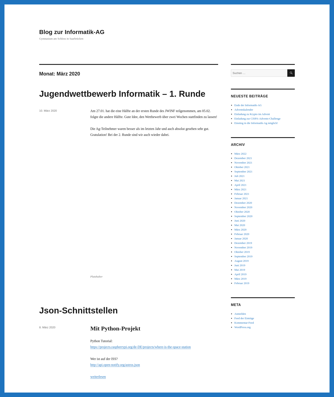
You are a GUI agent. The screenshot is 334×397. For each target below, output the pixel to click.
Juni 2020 (239, 220)
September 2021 (243, 171)
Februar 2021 (241, 193)
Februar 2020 (241, 234)
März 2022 (240, 153)
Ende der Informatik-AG (248, 105)
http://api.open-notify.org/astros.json (115, 243)
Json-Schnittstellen (78, 189)
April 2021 (240, 184)
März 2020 (240, 229)
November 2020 (243, 207)
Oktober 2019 (242, 251)
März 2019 (240, 278)
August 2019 (241, 260)
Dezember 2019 (243, 243)
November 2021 (243, 162)
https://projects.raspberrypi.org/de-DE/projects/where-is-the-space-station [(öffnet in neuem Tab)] (140, 225)
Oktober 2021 (242, 167)
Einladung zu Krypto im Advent (252, 114)
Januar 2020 (241, 238)
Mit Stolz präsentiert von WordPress (90, 378)
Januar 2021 (241, 198)
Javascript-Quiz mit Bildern (94, 287)
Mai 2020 (239, 225)
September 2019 (243, 256)
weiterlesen (98, 255)
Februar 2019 (241, 283)
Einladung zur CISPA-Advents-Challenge (257, 118)
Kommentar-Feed (244, 322)
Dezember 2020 (243, 202)
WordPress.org (242, 327)
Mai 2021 (239, 180)
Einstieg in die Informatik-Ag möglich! (256, 123)
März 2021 (240, 189)
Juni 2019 (239, 265)
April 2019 (240, 274)
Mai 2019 (239, 269)
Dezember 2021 (243, 158)
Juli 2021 (239, 176)
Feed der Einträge (244, 318)
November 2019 (243, 247)
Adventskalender (243, 109)
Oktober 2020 (242, 211)
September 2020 (243, 216)
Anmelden (240, 313)
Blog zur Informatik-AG (71, 32)
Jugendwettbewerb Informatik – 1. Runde (122, 93)
